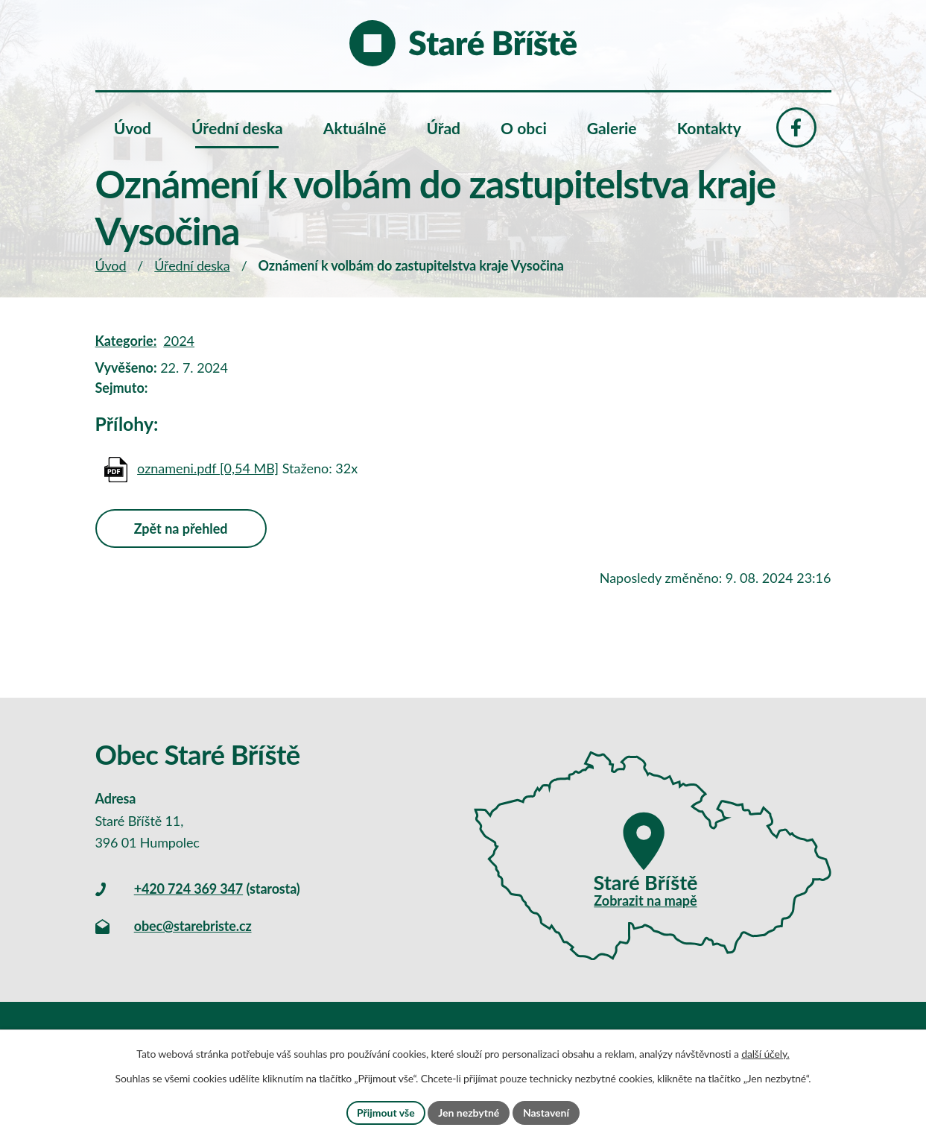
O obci (524, 128)
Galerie (612, 128)
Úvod (111, 265)
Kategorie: (126, 340)
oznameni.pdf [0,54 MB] (208, 468)
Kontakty (709, 128)
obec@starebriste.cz (193, 926)
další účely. (765, 1053)
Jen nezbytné (468, 1112)
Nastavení (546, 1112)
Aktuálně (355, 128)
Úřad (443, 128)
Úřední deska (191, 265)
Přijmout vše (386, 1112)
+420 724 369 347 (188, 888)
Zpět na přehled (181, 528)
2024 (178, 340)
